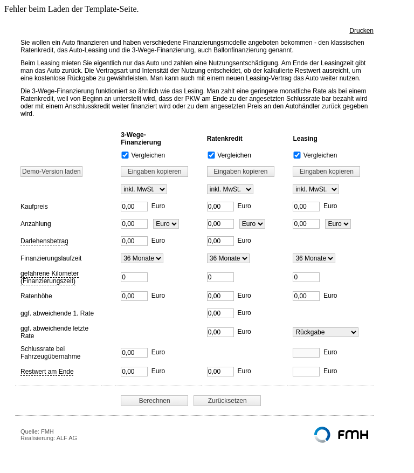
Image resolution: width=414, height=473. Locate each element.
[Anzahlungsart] (166, 224)
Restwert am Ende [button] (47, 371)
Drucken (361, 31)
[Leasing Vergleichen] (297, 155)
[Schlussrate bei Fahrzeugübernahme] (134, 353)
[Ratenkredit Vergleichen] (211, 155)
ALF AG (67, 438)
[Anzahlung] (134, 224)
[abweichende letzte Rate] (220, 332)
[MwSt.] (144, 189)
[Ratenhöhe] (134, 296)
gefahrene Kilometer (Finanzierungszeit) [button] (49, 277)
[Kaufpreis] (134, 206)
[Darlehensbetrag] (134, 241)
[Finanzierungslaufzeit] (142, 258)
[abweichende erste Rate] (220, 313)
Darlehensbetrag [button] (44, 241)
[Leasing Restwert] (325, 332)
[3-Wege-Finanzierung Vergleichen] (125, 155)
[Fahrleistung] (134, 277)
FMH (47, 431)
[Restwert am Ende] (134, 371)
